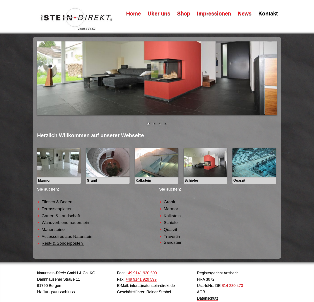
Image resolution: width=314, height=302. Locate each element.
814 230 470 (232, 285)
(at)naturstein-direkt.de (155, 285)
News (245, 13)
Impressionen (214, 13)
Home (133, 13)
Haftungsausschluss (56, 291)
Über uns (159, 13)
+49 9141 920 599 (141, 279)
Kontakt (268, 13)
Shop (183, 13)
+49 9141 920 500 (141, 273)
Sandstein (173, 242)
